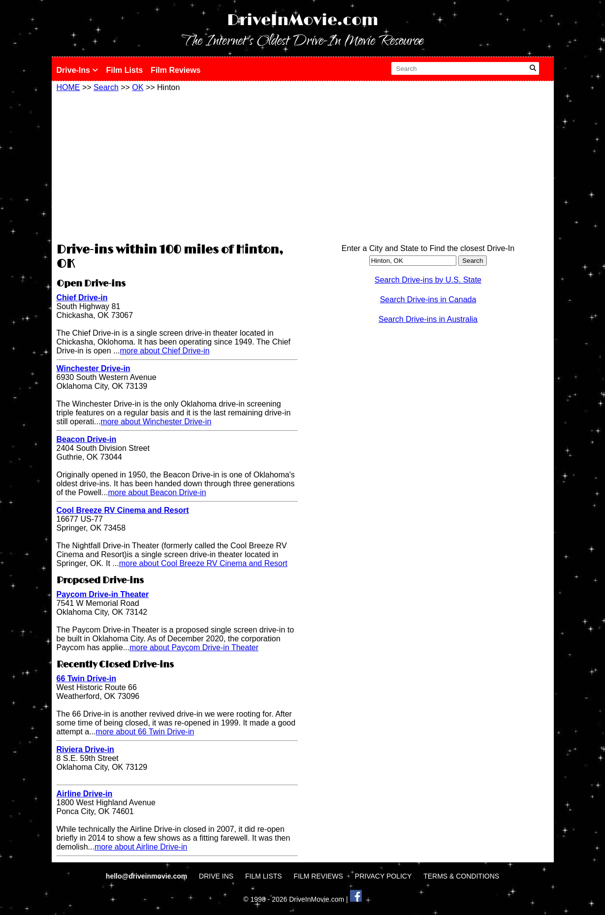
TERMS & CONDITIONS (461, 876)
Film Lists (124, 70)
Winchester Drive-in (93, 368)
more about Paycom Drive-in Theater (193, 647)
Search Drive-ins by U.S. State (428, 280)
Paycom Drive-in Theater (103, 594)
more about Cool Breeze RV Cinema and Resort (203, 563)
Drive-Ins (77, 70)
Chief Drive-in (82, 297)
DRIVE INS (216, 876)
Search (106, 87)
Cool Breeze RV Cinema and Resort (123, 510)
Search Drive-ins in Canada (428, 299)
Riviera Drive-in (85, 749)
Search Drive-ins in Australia (428, 319)
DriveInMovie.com (303, 20)
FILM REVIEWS (318, 876)
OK (137, 87)
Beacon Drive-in (87, 439)
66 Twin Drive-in (87, 678)
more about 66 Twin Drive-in (145, 731)
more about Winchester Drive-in (155, 421)
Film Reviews (175, 70)
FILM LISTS (263, 876)
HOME (68, 87)
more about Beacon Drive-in (157, 492)
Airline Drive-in (85, 793)
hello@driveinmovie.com (147, 876)
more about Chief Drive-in (164, 351)
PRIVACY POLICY (383, 876)
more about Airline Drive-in (141, 847)
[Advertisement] (177, 166)
